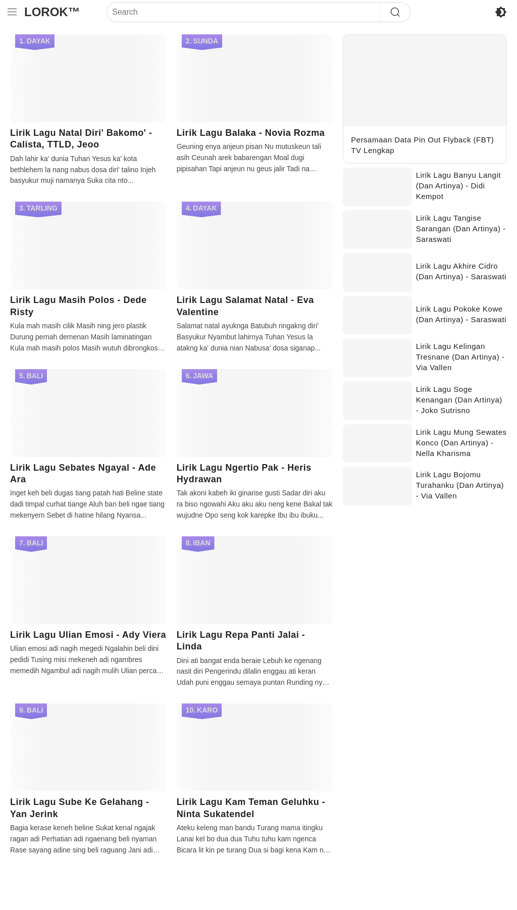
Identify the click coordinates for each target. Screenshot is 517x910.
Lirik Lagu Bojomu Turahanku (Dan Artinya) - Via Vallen (460, 485)
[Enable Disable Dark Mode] (501, 12)
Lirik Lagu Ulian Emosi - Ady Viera (88, 635)
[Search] (243, 12)
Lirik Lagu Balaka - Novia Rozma (251, 133)
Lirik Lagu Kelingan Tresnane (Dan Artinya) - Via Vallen (460, 357)
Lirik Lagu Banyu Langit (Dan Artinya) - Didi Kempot (458, 185)
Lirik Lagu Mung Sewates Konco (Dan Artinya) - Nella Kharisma (461, 443)
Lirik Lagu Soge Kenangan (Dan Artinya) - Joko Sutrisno (459, 400)
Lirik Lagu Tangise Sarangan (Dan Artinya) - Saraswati (461, 228)
